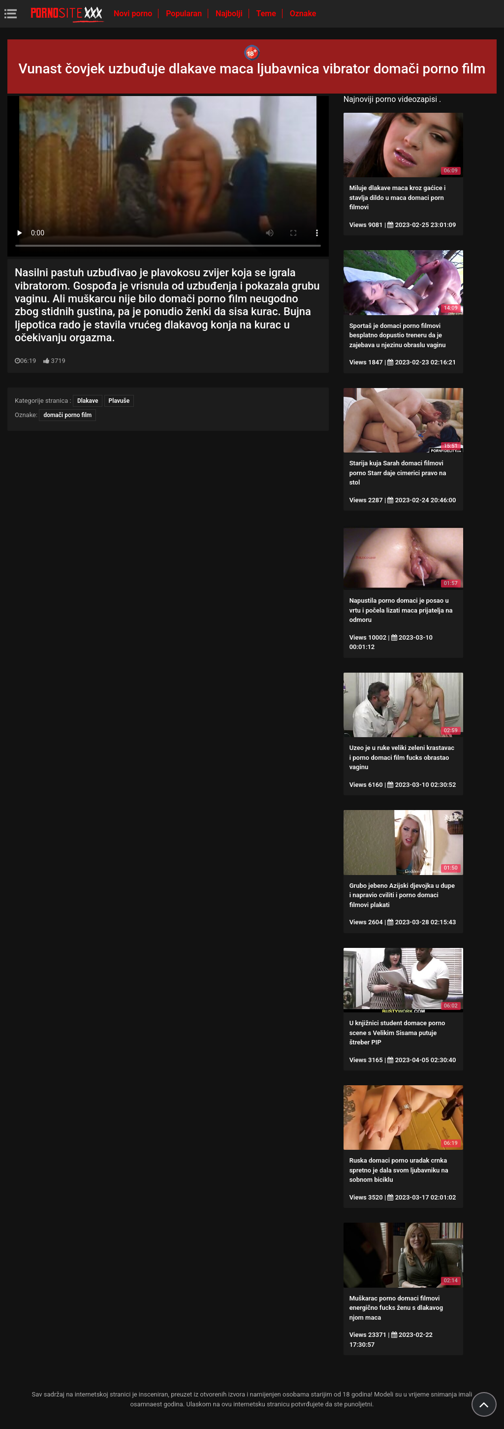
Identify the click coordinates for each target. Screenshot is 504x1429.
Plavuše (119, 400)
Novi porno (134, 13)
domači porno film (67, 415)
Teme (267, 13)
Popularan (185, 13)
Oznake (303, 13)
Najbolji (230, 13)
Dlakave (87, 400)
